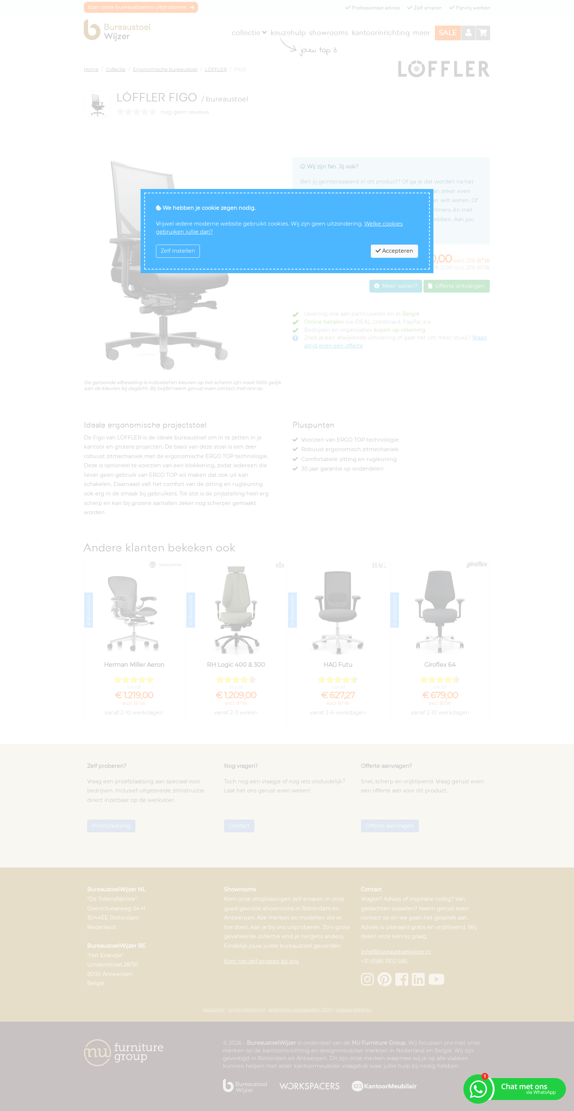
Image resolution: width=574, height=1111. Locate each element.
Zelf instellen (178, 251)
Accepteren (394, 251)
